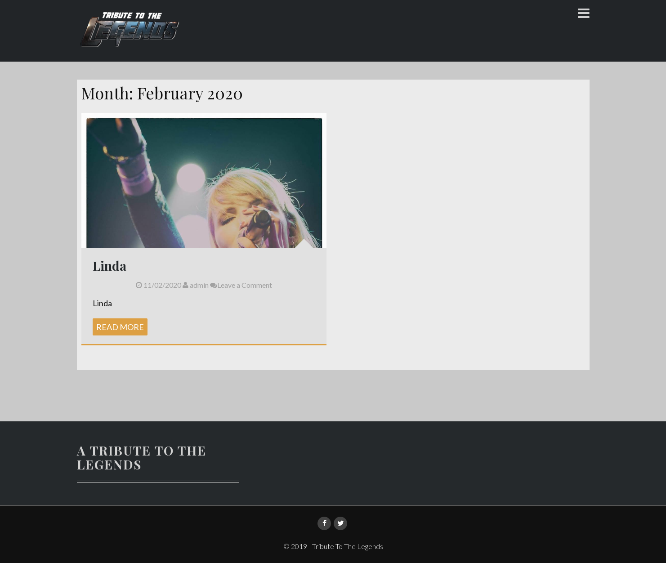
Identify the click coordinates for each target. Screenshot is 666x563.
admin (196, 285)
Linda (109, 265)
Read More (120, 327)
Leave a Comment (241, 285)
